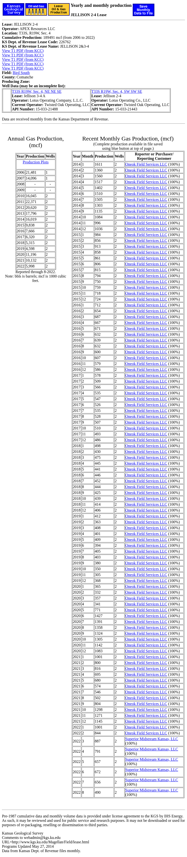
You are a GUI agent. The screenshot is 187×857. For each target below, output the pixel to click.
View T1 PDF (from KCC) (23, 51)
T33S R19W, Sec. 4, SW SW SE (116, 91)
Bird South (21, 73)
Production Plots (35, 162)
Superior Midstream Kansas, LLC (151, 739)
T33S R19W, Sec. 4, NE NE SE (36, 91)
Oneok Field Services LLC (146, 164)
